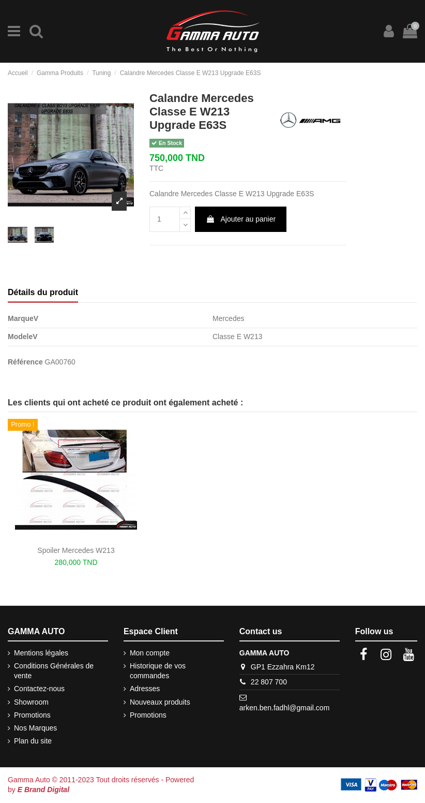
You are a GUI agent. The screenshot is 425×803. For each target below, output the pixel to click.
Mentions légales (41, 653)
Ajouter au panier (241, 219)
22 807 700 (269, 682)
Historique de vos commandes (158, 671)
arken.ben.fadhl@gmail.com (284, 708)
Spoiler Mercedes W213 (75, 550)
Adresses (145, 688)
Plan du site (33, 741)
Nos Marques (35, 728)
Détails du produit (43, 292)
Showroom (31, 702)
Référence (25, 362)
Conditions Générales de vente (54, 671)
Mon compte (150, 653)
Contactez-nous (39, 688)
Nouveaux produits (160, 702)
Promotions (32, 715)
